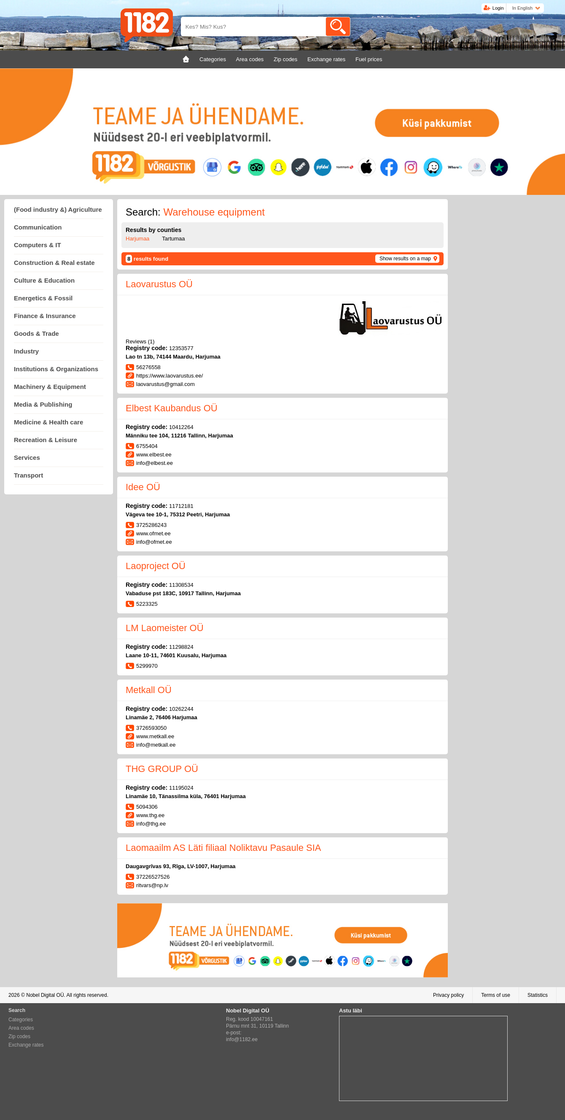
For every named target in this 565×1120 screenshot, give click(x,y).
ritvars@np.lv (152, 885)
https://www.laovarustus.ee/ (169, 375)
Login (498, 8)
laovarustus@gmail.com (165, 384)
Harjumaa (137, 238)
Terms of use (495, 995)
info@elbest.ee (154, 463)
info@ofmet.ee (154, 542)
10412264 (181, 427)
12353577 (181, 348)
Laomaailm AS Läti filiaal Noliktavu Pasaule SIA (223, 847)
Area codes (21, 1028)
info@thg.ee (151, 823)
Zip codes (19, 1036)
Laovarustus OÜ (159, 284)
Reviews (140, 341)
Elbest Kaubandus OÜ (172, 408)
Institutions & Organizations (56, 368)
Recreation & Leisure (45, 439)
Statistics (537, 995)
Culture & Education (44, 280)
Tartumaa (173, 238)
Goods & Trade (36, 333)
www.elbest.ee (154, 454)
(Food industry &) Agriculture (58, 209)
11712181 (181, 506)
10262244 (181, 709)
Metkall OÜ (149, 690)
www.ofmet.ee (153, 533)
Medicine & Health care (48, 422)
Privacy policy (448, 995)
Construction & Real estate (54, 262)
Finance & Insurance (45, 315)
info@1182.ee (242, 1039)
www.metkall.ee (155, 736)
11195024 (181, 788)
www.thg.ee (150, 815)
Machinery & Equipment (50, 386)
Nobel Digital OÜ (45, 995)
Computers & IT (37, 244)
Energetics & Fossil (43, 298)
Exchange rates (25, 1045)
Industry (26, 351)
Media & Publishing (43, 404)
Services (27, 457)
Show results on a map (405, 259)
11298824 (181, 647)
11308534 (181, 585)
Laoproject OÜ (156, 566)
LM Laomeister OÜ (165, 628)
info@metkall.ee (155, 745)
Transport (28, 475)
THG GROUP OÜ (162, 769)
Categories (20, 1020)
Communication (38, 227)
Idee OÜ (143, 487)
